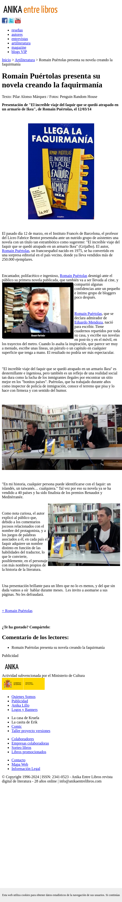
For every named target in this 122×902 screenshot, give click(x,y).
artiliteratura (21, 43)
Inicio (6, 60)
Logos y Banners (24, 710)
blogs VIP (19, 52)
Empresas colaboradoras (30, 743)
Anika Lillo (20, 705)
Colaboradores (23, 739)
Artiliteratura (25, 60)
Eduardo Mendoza (88, 322)
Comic (17, 726)
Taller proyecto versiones (31, 731)
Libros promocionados (29, 752)
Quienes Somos (24, 697)
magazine (19, 47)
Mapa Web (20, 764)
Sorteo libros (21, 748)
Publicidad (20, 701)
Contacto (18, 760)
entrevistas (20, 39)
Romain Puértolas (15, 251)
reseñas (17, 30)
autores (17, 34)
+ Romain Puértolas (17, 611)
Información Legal (26, 769)
